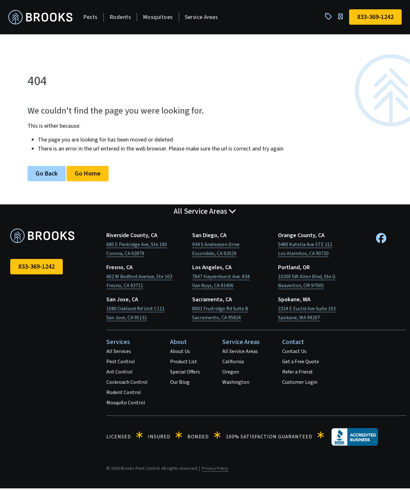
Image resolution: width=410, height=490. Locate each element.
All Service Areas (240, 353)
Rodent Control (123, 394)
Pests (92, 18)
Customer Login (299, 383)
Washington (235, 383)
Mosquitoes (160, 18)
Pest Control (120, 363)
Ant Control (119, 373)
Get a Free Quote (300, 363)
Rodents (122, 18)
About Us (180, 353)
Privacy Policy (215, 470)
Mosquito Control (125, 404)
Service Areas (203, 18)
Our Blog (180, 383)
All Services (118, 353)
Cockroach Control (127, 383)
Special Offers (185, 373)
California (233, 363)
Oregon (230, 373)
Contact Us (294, 353)
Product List (183, 363)
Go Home (88, 175)
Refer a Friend (297, 373)
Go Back (47, 175)
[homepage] (42, 18)
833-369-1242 (36, 268)
